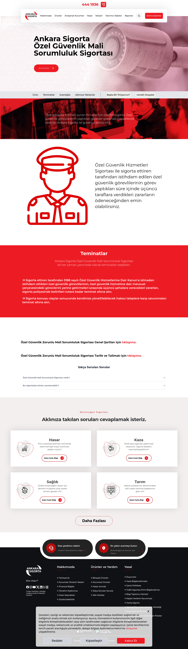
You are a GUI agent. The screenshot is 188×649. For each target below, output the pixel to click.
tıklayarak (131, 628)
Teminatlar (49, 95)
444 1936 (94, 4)
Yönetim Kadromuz (67, 591)
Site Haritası (97, 595)
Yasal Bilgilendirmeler (136, 581)
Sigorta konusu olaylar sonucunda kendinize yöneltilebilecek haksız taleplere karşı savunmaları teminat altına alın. (94, 300)
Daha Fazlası (94, 521)
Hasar (90, 17)
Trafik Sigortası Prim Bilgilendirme (142, 590)
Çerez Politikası (132, 585)
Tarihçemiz (63, 578)
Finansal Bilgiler (65, 586)
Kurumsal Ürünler (100, 582)
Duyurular (130, 577)
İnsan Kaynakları (66, 595)
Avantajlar (64, 95)
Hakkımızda (46, 17)
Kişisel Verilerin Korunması (138, 598)
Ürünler (58, 17)
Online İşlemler (154, 17)
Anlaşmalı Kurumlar (74, 17)
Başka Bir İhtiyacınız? (118, 95)
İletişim (99, 17)
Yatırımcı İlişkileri (114, 17)
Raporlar (129, 17)
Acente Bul (46, 68)
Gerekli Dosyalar (145, 95)
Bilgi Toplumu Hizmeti (136, 594)
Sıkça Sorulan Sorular (102, 591)
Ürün (35, 95)
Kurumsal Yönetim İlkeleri (70, 582)
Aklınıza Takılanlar (85, 95)
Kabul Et (131, 640)
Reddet (57, 640)
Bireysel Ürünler (99, 578)
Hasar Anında (98, 586)
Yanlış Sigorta (132, 603)
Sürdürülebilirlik (65, 599)
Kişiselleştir (94, 640)
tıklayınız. (129, 342)
